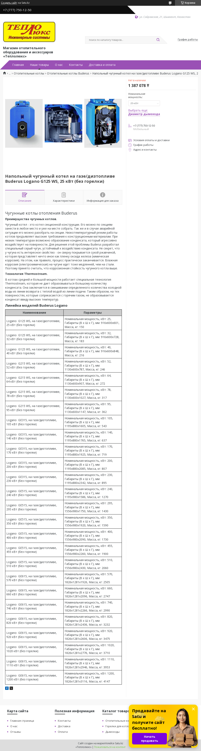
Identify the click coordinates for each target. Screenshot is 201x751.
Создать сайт (9, 2)
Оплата (63, 732)
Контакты (76, 64)
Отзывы (15, 732)
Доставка (64, 726)
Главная (18, 64)
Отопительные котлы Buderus (68, 73)
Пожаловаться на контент (110, 747)
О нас (59, 64)
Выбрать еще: (144, 112)
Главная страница (22, 720)
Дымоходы (112, 732)
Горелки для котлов (118, 726)
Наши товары (39, 64)
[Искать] (158, 40)
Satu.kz (119, 743)
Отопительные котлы (29, 73)
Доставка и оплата (102, 64)
